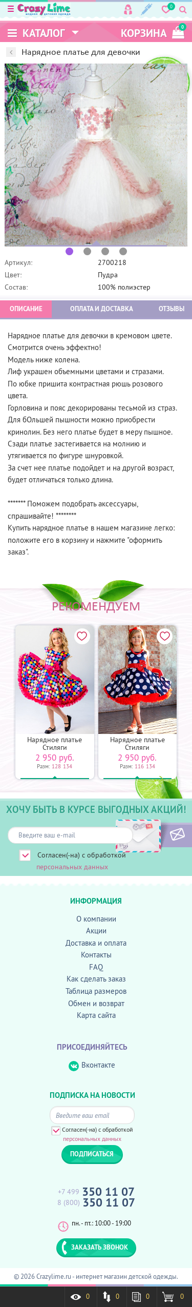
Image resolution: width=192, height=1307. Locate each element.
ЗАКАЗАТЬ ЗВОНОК (94, 1247)
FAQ (96, 967)
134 (67, 766)
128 (56, 766)
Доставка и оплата (96, 943)
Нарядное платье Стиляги (54, 743)
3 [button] (105, 251)
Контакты (96, 954)
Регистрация (147, 9)
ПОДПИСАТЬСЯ (160, 835)
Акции (96, 930)
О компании (96, 919)
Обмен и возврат (96, 1003)
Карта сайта (96, 1015)
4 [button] (123, 251)
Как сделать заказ (96, 979)
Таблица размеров (96, 991)
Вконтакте (92, 1065)
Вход (128, 9)
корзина (152, 31)
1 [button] (69, 251)
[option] (96, 155)
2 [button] (87, 251)
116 (139, 766)
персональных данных (72, 866)
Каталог (36, 33)
